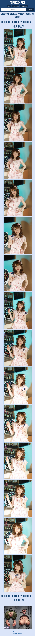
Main (9, 6)
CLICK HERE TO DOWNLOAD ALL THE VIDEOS (17, 24)
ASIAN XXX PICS (17, 2)
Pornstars (24, 6)
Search (30, 9)
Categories (16, 6)
